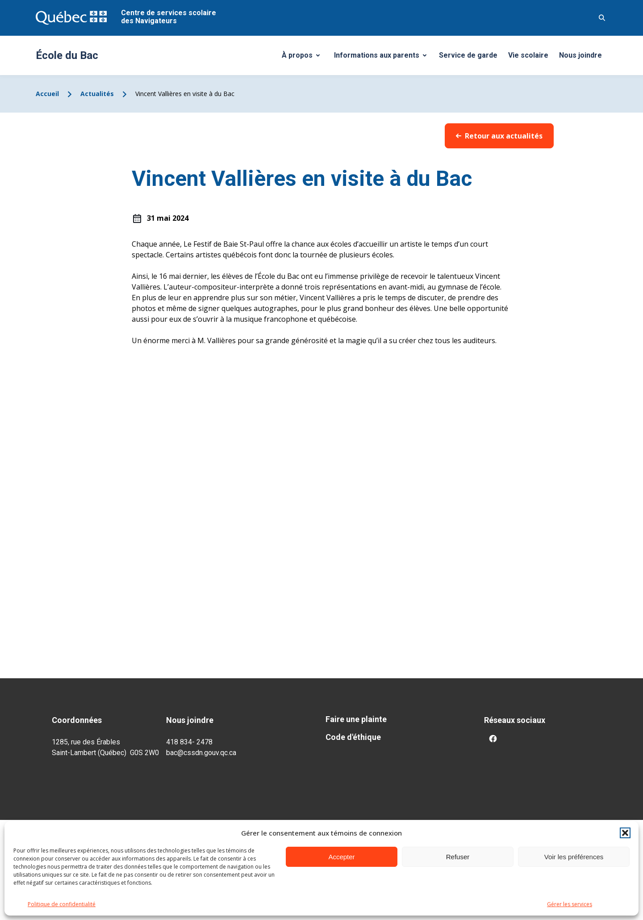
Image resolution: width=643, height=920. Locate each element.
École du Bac (67, 55)
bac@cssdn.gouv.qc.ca (201, 752)
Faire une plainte (356, 719)
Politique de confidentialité (62, 904)
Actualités (97, 93)
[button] (625, 832)
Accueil (47, 93)
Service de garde (468, 55)
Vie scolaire (528, 55)
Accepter (341, 857)
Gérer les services (569, 904)
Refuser (458, 857)
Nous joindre (580, 55)
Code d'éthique (353, 737)
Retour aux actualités (499, 135)
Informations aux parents (382, 57)
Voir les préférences (574, 857)
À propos (304, 57)
